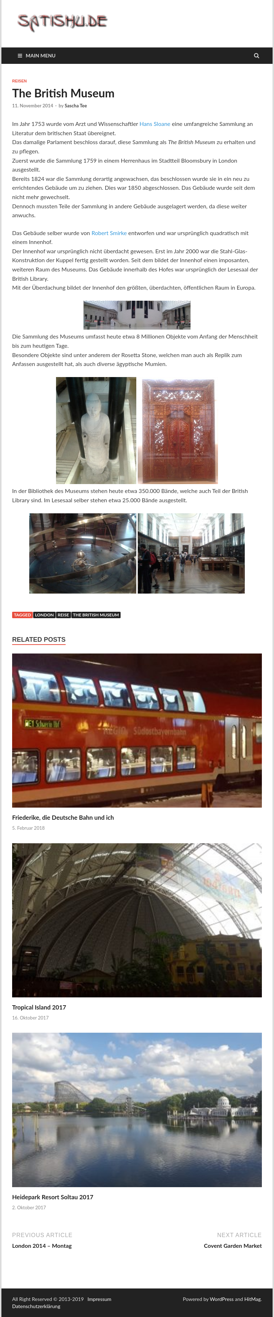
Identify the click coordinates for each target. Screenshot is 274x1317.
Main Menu (41, 55)
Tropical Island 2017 (39, 1007)
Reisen (19, 81)
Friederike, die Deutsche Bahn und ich (63, 817)
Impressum (99, 1299)
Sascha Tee (76, 105)
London (44, 614)
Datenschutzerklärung (36, 1306)
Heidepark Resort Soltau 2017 (52, 1197)
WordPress (222, 1299)
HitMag (252, 1299)
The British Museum (96, 614)
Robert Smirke (109, 232)
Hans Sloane (155, 123)
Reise (63, 614)
